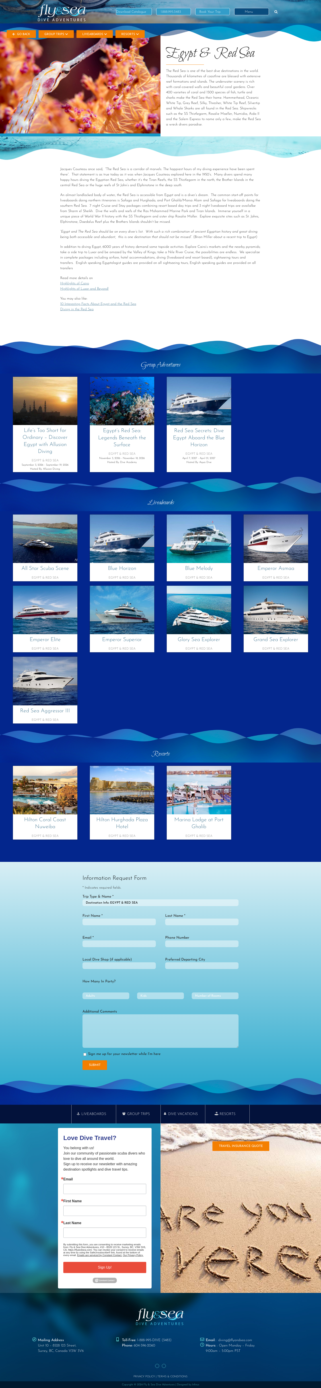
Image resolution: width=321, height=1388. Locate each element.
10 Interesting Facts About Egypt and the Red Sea (98, 304)
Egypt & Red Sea (45, 460)
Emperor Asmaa (275, 568)
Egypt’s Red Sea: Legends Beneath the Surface (122, 437)
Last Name (72, 1223)
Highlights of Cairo (74, 283)
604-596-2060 (144, 1345)
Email (68, 1179)
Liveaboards (94, 34)
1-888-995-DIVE (148, 1340)
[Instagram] (164, 1366)
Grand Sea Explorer (275, 639)
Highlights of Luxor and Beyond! (84, 289)
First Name (72, 1201)
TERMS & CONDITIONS (172, 1376)
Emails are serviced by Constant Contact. (99, 1255)
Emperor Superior (122, 639)
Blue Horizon (122, 568)
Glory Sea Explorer (199, 639)
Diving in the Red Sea (77, 309)
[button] (276, 11)
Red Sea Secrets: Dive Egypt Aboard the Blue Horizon (199, 437)
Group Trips (56, 34)
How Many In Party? (98, 981)
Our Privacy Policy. (133, 1255)
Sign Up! (104, 1267)
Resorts (130, 34)
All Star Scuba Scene (45, 568)
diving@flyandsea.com (235, 1340)
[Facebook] (157, 1366)
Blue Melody (199, 568)
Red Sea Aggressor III (45, 711)
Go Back (21, 34)
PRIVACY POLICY (144, 1376)
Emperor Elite (45, 639)
